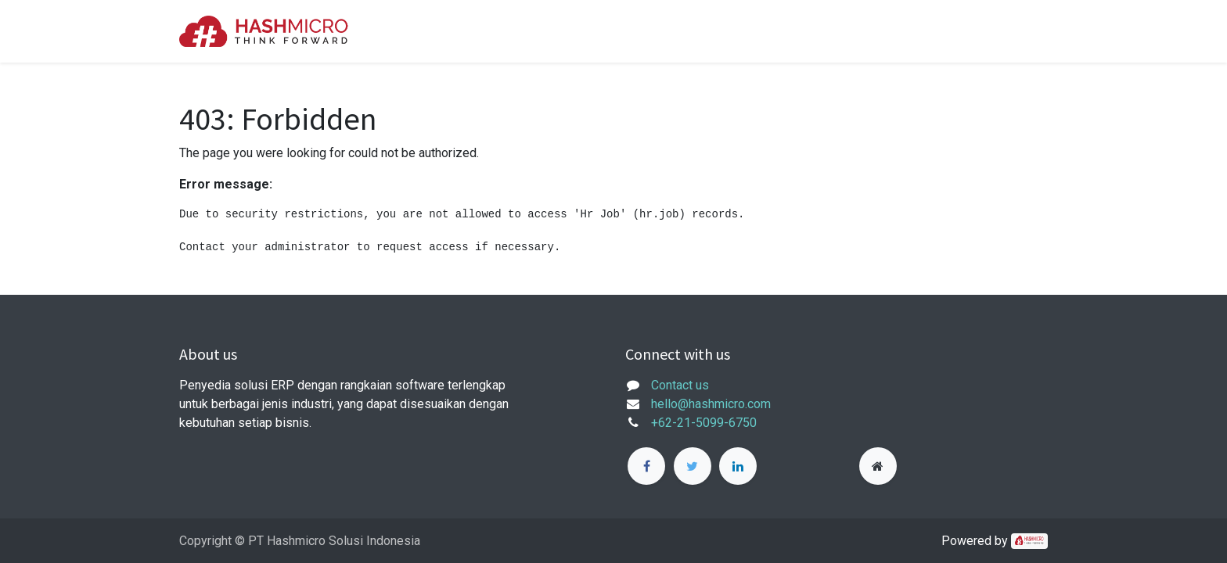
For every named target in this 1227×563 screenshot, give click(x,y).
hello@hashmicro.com (711, 403)
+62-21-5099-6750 (704, 422)
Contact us (680, 385)
